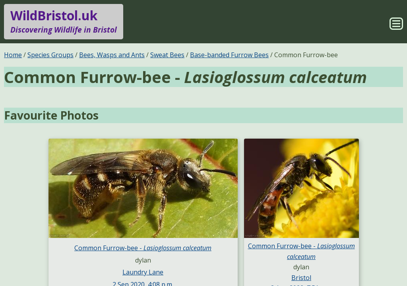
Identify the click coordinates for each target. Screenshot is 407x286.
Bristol (301, 277)
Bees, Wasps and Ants (112, 54)
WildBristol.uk (63, 21)
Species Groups (50, 54)
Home (13, 54)
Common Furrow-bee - (142, 247)
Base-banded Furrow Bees (229, 54)
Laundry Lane (142, 272)
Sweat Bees (167, 54)
